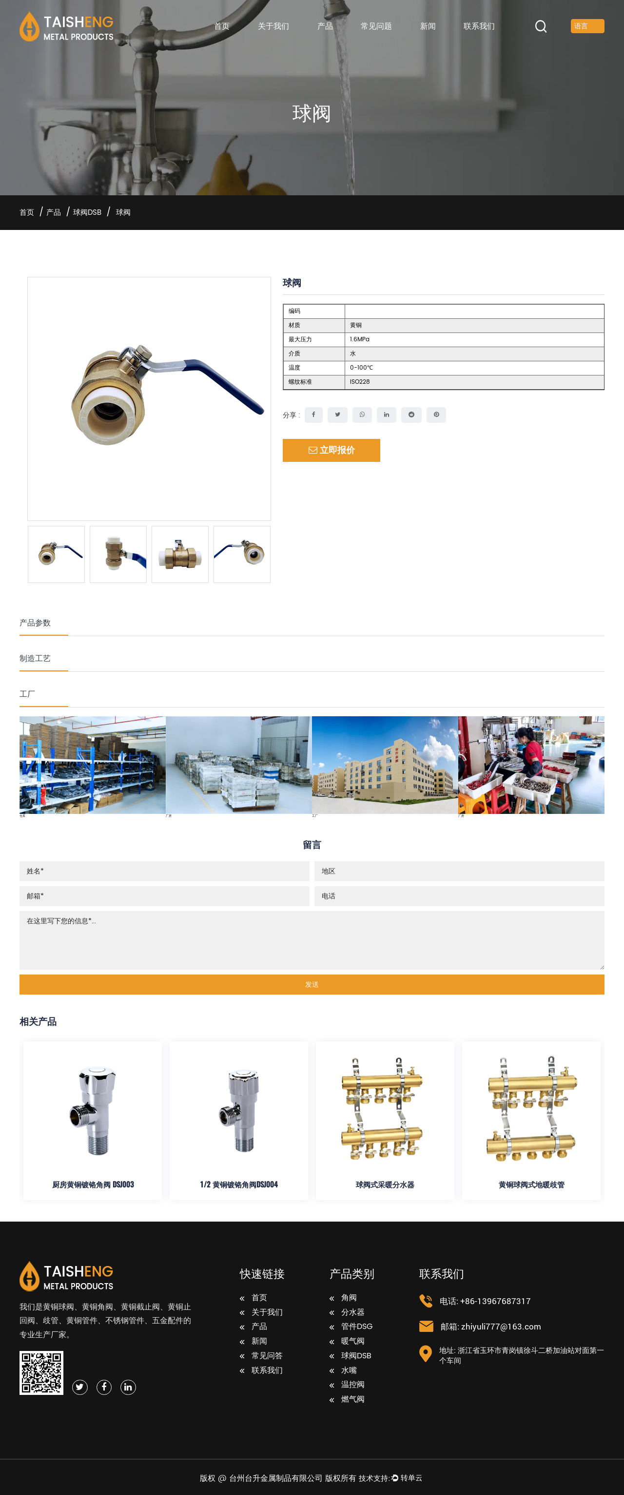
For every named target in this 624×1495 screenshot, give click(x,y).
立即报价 (332, 450)
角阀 (343, 1298)
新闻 (428, 26)
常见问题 (376, 26)
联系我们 (479, 26)
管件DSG (351, 1327)
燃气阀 (347, 1400)
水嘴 (343, 1371)
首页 (222, 26)
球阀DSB (87, 213)
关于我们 (273, 26)
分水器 (347, 1313)
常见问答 (261, 1356)
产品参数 (35, 622)
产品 (325, 26)
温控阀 (347, 1385)
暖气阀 (347, 1342)
